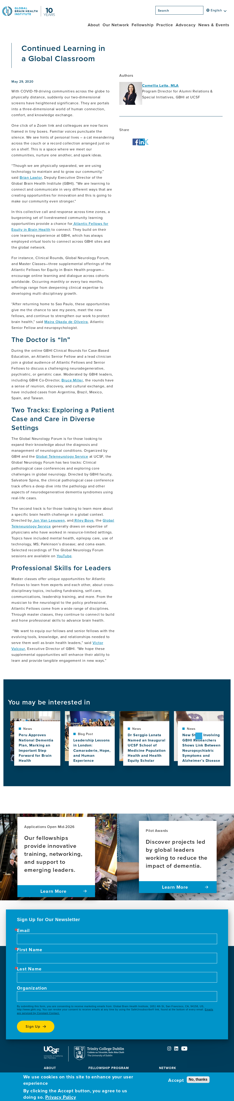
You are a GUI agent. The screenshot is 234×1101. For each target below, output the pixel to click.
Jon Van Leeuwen (48, 520)
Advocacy (186, 25)
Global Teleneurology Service (62, 456)
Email (23, 930)
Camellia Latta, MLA (160, 85)
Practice (164, 25)
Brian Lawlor (31, 177)
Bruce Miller (72, 380)
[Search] (204, 11)
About (94, 25)
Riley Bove (84, 520)
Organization (32, 988)
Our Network (116, 25)
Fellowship (143, 25)
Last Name (29, 969)
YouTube (64, 555)
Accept (176, 1080)
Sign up (33, 1026)
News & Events (213, 25)
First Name (29, 949)
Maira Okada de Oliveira (66, 321)
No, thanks (198, 1079)
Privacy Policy (60, 1097)
